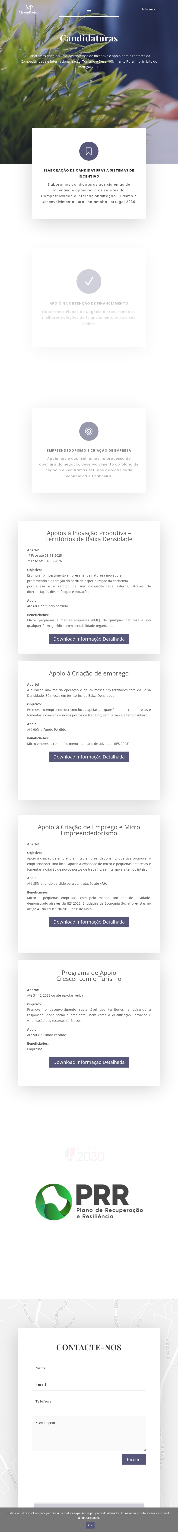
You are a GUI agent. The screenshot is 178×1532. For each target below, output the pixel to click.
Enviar (134, 1466)
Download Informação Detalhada (89, 639)
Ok (90, 1525)
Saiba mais (148, 9)
